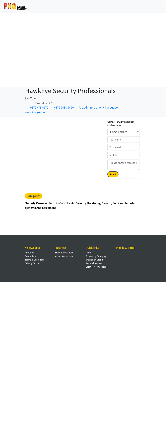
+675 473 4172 (39, 107)
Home (89, 252)
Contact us (30, 256)
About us (29, 252)
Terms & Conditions (34, 259)
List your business (64, 252)
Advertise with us (64, 256)
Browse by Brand (94, 259)
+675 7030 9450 (64, 107)
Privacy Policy (32, 263)
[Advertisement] (82, 49)
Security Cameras (36, 203)
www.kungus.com (36, 112)
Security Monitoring (88, 203)
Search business (94, 263)
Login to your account (96, 266)
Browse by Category (96, 256)
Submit (112, 174)
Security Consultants (61, 203)
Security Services (112, 203)
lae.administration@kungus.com (99, 107)
